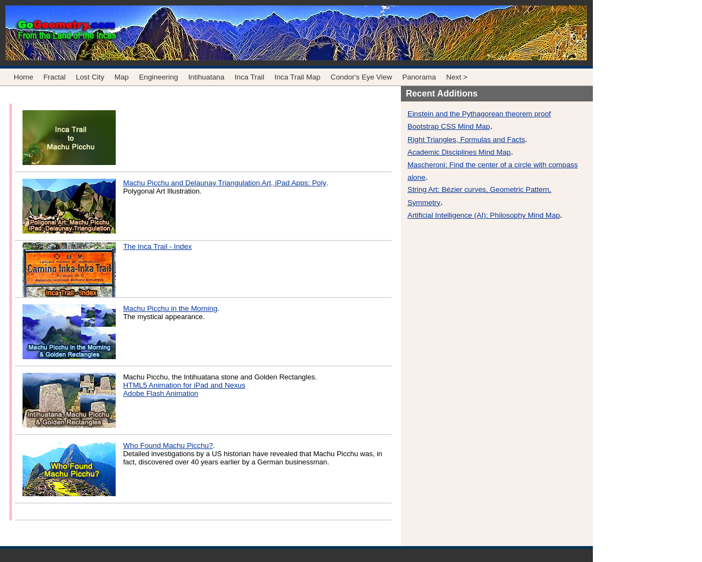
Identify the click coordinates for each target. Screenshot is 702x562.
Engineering (158, 77)
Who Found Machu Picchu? (168, 445)
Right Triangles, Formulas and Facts (466, 139)
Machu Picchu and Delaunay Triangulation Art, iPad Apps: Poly (224, 183)
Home (23, 77)
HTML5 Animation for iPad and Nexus (184, 385)
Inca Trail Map (297, 77)
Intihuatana (206, 77)
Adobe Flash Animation (160, 393)
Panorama (419, 77)
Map (122, 77)
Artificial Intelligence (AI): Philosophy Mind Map (483, 215)
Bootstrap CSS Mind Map (448, 126)
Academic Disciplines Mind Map (459, 152)
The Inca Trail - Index (157, 246)
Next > (457, 77)
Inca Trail (249, 77)
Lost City (91, 77)
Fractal (54, 77)
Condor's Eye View (361, 77)
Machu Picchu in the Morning (170, 308)
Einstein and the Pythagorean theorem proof (479, 114)
